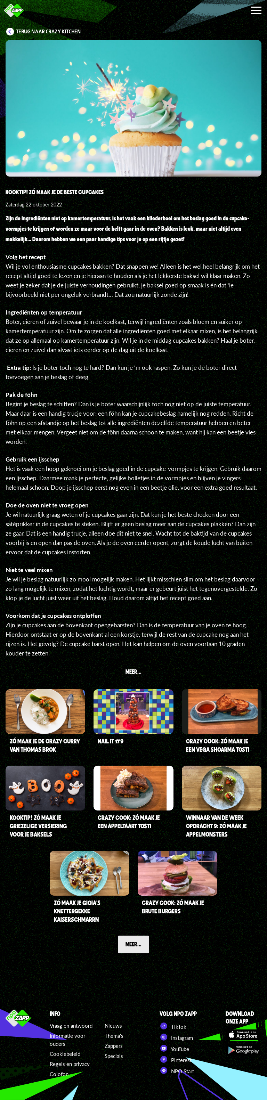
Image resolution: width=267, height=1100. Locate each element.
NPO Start (177, 1070)
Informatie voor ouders (67, 1040)
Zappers (114, 1046)
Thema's (114, 1036)
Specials (114, 1056)
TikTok (173, 1026)
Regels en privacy (70, 1064)
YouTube (174, 1048)
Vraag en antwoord (71, 1025)
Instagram (176, 1037)
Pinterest (176, 1059)
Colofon (59, 1074)
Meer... (133, 944)
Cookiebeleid (65, 1054)
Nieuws (113, 1025)
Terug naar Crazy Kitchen (48, 31)
